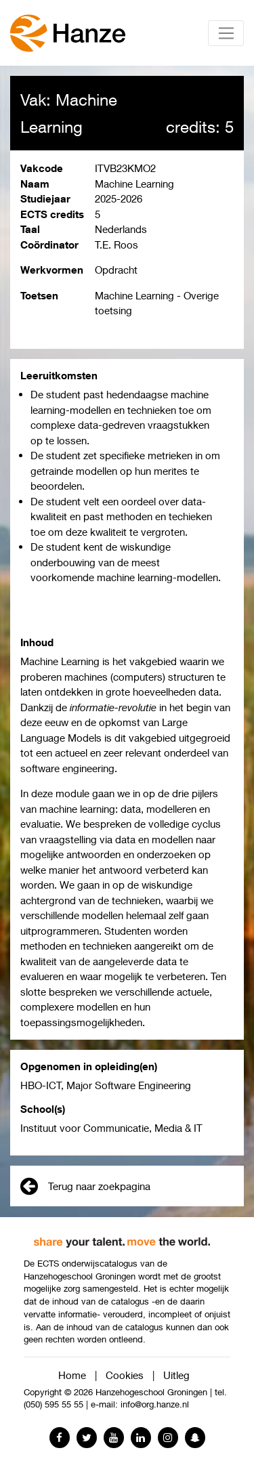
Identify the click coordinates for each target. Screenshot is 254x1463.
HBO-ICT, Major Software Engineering (105, 1085)
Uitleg (176, 1375)
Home (72, 1375)
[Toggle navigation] (226, 33)
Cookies (125, 1375)
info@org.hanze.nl (155, 1404)
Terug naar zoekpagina (85, 1186)
